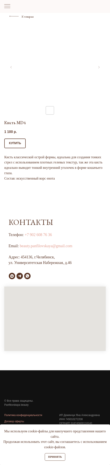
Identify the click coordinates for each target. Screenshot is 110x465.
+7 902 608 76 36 (38, 235)
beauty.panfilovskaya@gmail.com (46, 246)
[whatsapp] (27, 276)
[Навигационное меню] (7, 6)
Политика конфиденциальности (23, 415)
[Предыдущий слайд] (11, 67)
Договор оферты (14, 421)
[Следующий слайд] (98, 67)
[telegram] (19, 276)
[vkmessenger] (12, 276)
